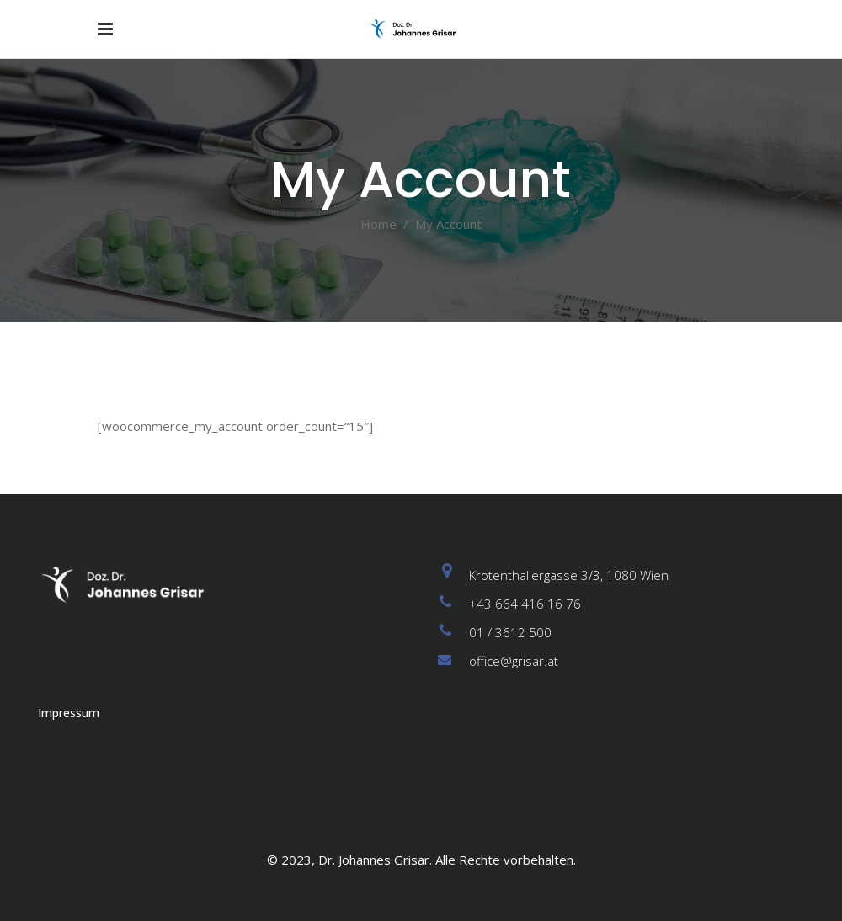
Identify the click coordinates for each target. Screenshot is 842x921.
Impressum (68, 713)
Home (378, 224)
